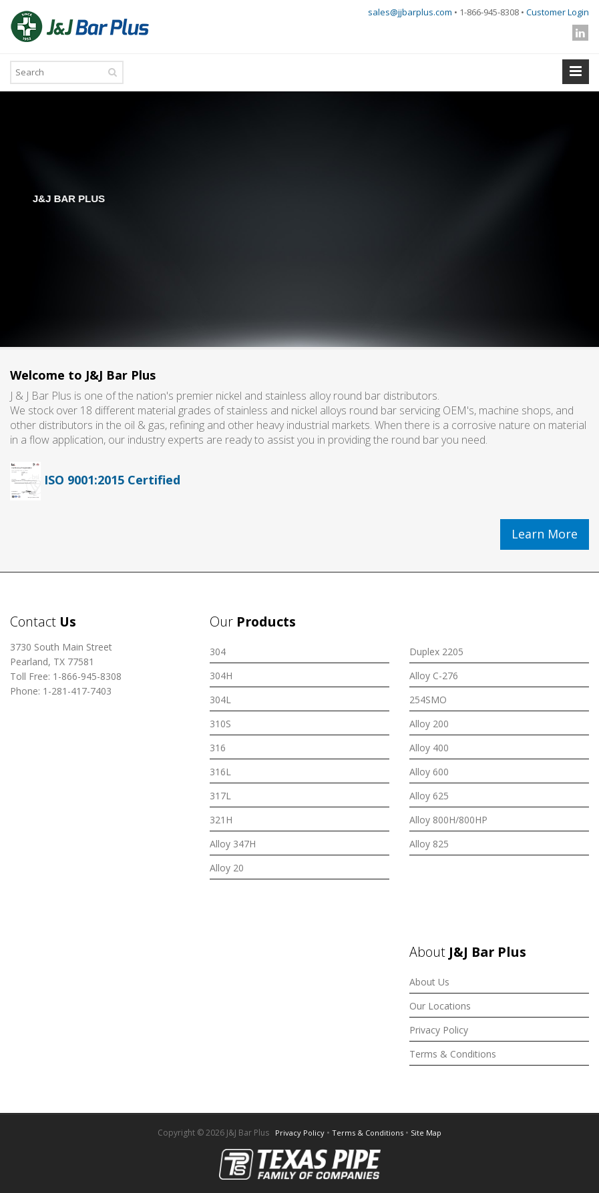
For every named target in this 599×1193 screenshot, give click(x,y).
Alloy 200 (429, 723)
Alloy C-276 (433, 675)
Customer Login (557, 12)
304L (220, 699)
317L (220, 795)
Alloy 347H (233, 843)
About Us (429, 981)
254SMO (428, 699)
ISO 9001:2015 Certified (95, 480)
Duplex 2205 (436, 651)
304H (221, 675)
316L (220, 771)
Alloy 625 (429, 795)
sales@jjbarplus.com (410, 12)
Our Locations (440, 1006)
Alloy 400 (429, 747)
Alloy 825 (429, 843)
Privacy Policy (438, 1030)
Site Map (426, 1133)
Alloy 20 (227, 867)
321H (221, 819)
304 (218, 651)
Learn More (545, 534)
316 (218, 747)
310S (220, 723)
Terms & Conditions (452, 1054)
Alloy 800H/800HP (448, 819)
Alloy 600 (429, 771)
